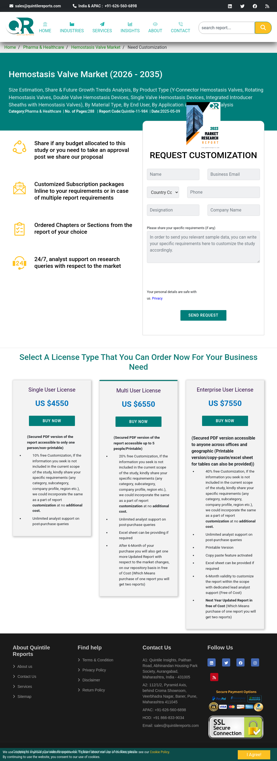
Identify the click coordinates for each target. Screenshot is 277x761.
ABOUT (155, 27)
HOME (45, 27)
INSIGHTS (130, 27)
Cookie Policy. (160, 752)
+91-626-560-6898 (170, 710)
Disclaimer (89, 680)
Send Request (204, 315)
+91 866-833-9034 (168, 718)
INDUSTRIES (72, 27)
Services (22, 686)
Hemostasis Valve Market (95, 47)
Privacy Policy (92, 670)
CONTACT (180, 27)
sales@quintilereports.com (35, 6)
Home (10, 47)
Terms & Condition (95, 660)
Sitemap (22, 696)
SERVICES (102, 27)
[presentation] (188, 277)
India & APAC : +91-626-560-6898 (105, 6)
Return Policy (91, 690)
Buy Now (52, 421)
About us (22, 666)
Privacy (157, 298)
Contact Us (24, 676)
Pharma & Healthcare (43, 47)
